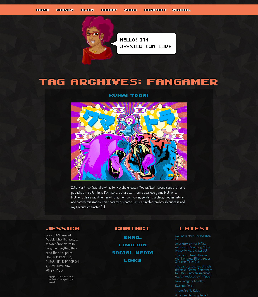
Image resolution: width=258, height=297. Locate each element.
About (126, 5)
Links (133, 260)
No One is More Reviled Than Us (192, 235)
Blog (99, 5)
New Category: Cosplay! (188, 272)
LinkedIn (133, 245)
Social (209, 5)
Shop (153, 5)
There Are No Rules (185, 281)
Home (45, 5)
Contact (181, 5)
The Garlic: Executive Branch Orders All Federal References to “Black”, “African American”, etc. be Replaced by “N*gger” (194, 264)
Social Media (133, 253)
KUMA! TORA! (129, 95)
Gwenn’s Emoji (183, 276)
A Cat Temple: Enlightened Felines (193, 285)
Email (133, 237)
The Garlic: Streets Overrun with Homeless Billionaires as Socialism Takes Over (193, 252)
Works (72, 5)
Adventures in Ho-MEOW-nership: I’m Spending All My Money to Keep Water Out (194, 242)
